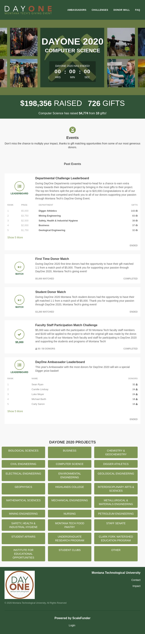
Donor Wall (121, 10)
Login (72, 625)
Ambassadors (76, 10)
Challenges (100, 10)
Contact (135, 579)
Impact (136, 585)
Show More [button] (15, 237)
